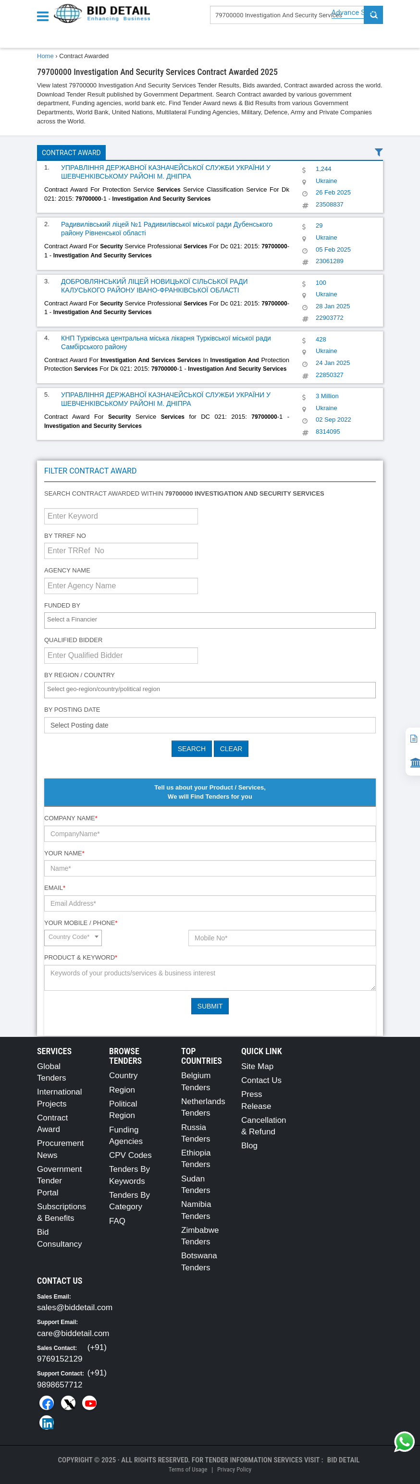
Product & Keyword (80, 957)
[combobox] (210, 620)
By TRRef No (65, 535)
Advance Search (357, 12)
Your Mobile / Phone (80, 922)
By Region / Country (79, 675)
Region (122, 1090)
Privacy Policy (234, 1469)
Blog (249, 1145)
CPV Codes (130, 1155)
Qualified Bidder (73, 640)
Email (54, 887)
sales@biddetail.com (74, 1307)
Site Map (257, 1066)
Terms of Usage (188, 1469)
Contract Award (71, 153)
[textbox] (212, 619)
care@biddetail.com (73, 1333)
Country (123, 1075)
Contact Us (261, 1080)
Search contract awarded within (184, 493)
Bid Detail (343, 1460)
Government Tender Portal (59, 1181)
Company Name (71, 818)
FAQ (117, 1221)
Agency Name (67, 570)
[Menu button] (45, 16)
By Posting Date (72, 709)
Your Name (64, 853)
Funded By (62, 605)
